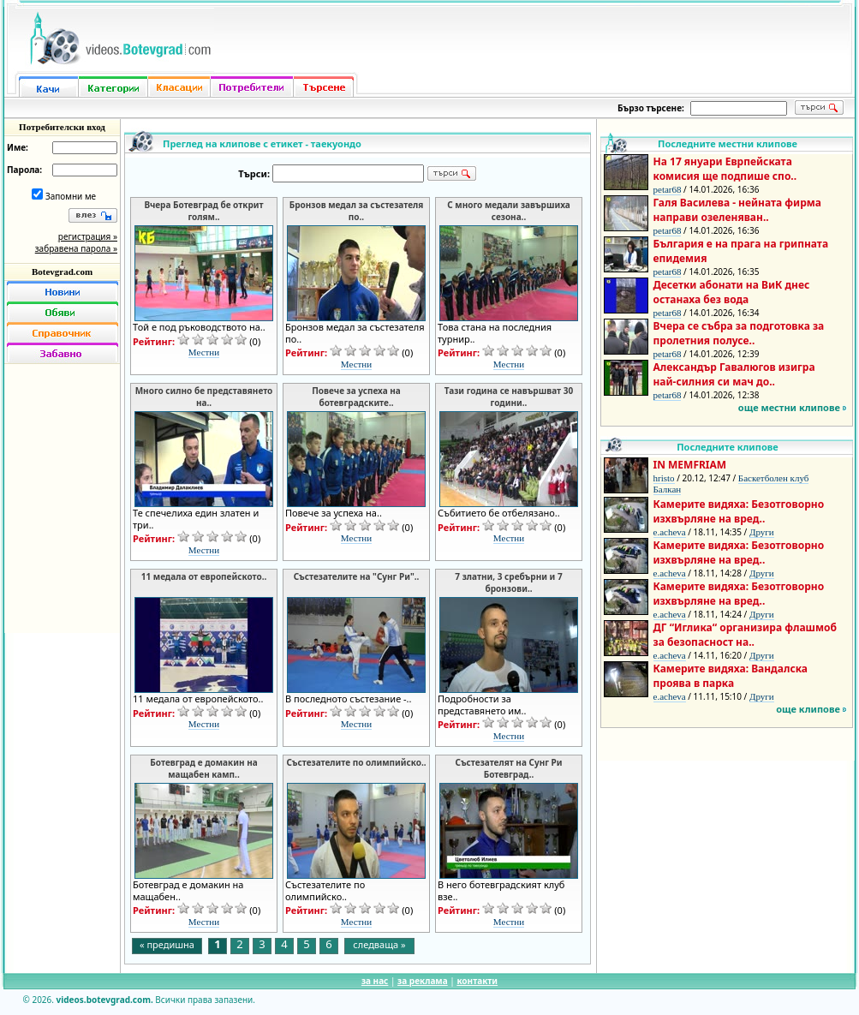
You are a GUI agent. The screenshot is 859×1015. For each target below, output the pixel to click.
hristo (664, 478)
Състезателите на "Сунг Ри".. (357, 576)
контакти (477, 981)
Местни (203, 352)
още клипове (808, 708)
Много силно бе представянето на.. (204, 397)
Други (761, 532)
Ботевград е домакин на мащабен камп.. (203, 768)
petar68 (667, 189)
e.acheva (669, 532)
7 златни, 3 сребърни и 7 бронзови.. (508, 582)
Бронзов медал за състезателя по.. (356, 211)
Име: (17, 147)
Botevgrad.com (62, 271)
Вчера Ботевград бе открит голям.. (203, 211)
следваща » (379, 944)
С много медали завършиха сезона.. (508, 211)
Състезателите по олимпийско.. (356, 762)
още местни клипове (789, 407)
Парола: (24, 170)
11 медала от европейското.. (204, 576)
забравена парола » (76, 248)
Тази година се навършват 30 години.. (508, 397)
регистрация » (87, 236)
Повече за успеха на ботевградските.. (356, 397)
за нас (374, 981)
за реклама (422, 981)
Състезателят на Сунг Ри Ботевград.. (508, 768)
